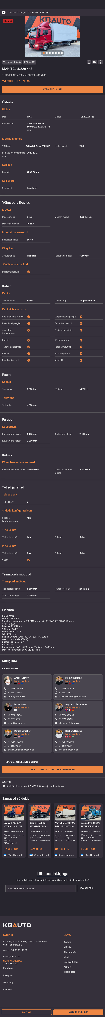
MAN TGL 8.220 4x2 (39, 12)
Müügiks (23, 12)
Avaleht (12, 12)
